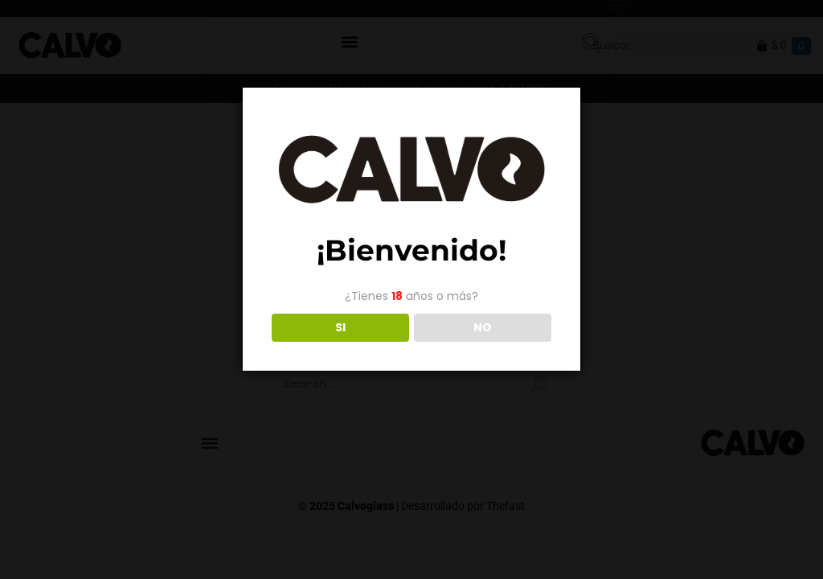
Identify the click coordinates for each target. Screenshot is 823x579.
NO (482, 327)
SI (340, 327)
